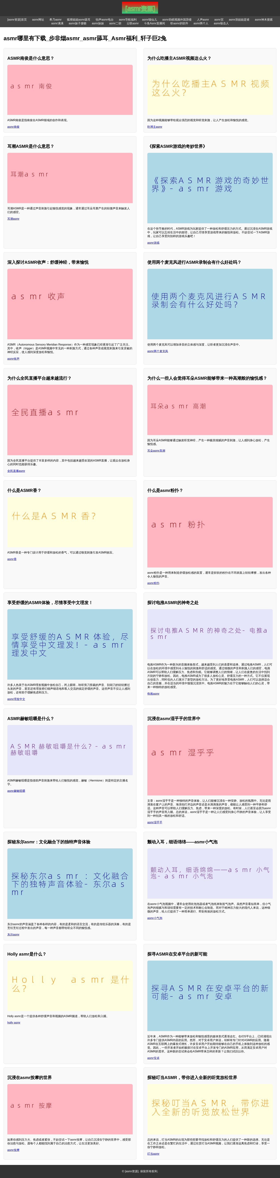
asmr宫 (219, 19)
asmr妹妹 (98, 23)
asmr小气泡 (154, 918)
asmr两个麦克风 (157, 351)
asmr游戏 (153, 242)
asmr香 (12, 559)
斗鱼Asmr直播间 (154, 23)
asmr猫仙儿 (149, 19)
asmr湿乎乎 (154, 822)
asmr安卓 (153, 1058)
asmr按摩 (13, 1150)
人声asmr (203, 19)
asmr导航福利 (128, 19)
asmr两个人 (201, 23)
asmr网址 (38, 19)
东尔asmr (13, 934)
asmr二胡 (115, 23)
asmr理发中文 (16, 699)
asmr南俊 (13, 126)
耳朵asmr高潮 (156, 450)
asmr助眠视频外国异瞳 (177, 19)
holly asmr (13, 1022)
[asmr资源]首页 (17, 19)
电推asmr (153, 693)
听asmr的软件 (179, 23)
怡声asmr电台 (105, 19)
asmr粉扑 (153, 583)
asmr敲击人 (221, 23)
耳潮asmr (13, 218)
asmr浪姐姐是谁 (239, 19)
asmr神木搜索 (264, 19)
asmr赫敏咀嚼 (16, 790)
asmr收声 (13, 358)
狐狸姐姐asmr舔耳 (79, 19)
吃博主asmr (154, 126)
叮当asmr (153, 1153)
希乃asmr (55, 19)
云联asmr (133, 23)
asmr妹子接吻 (78, 23)
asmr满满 (57, 23)
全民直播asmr (16, 470)
